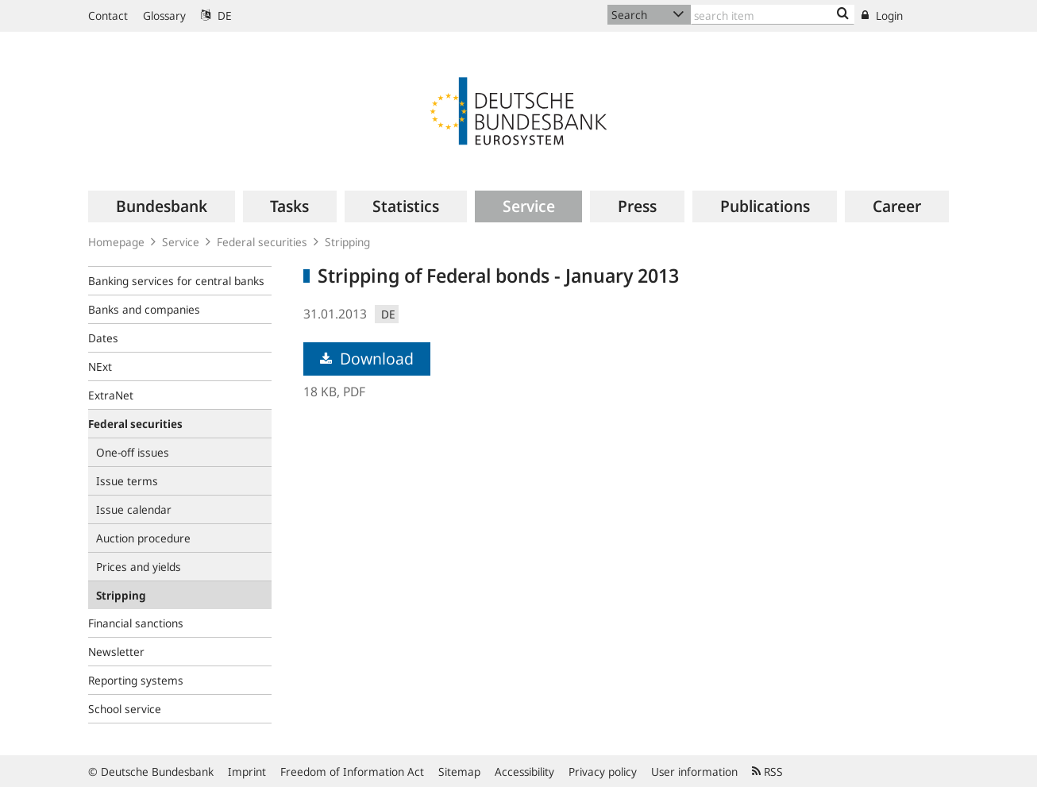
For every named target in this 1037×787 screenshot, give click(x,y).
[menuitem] (161, 206)
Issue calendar (134, 509)
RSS (767, 771)
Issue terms (127, 480)
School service (124, 708)
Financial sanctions (135, 623)
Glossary (164, 15)
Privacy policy (603, 771)
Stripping (347, 241)
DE (216, 15)
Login (882, 15)
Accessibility (524, 771)
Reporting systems (135, 680)
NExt (100, 366)
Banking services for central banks (176, 280)
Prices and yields (138, 566)
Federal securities (262, 241)
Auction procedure (143, 538)
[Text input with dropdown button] (772, 15)
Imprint (247, 771)
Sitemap (459, 771)
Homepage (116, 241)
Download (367, 358)
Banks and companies (144, 309)
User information (694, 771)
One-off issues (132, 452)
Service (180, 241)
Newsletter (116, 651)
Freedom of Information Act (352, 771)
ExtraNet (110, 395)
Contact (108, 15)
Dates (103, 337)
